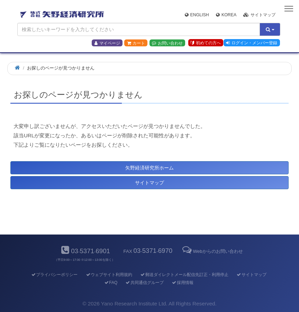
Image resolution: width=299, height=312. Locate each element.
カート (136, 43)
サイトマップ (259, 14)
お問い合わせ (167, 43)
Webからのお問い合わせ (212, 251)
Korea (226, 14)
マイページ (107, 43)
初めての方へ (206, 42)
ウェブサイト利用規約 (108, 274)
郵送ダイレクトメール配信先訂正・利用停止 (184, 274)
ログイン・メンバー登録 (251, 42)
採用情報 (182, 282)
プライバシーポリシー (54, 274)
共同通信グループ (144, 282)
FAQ (110, 282)
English (197, 14)
